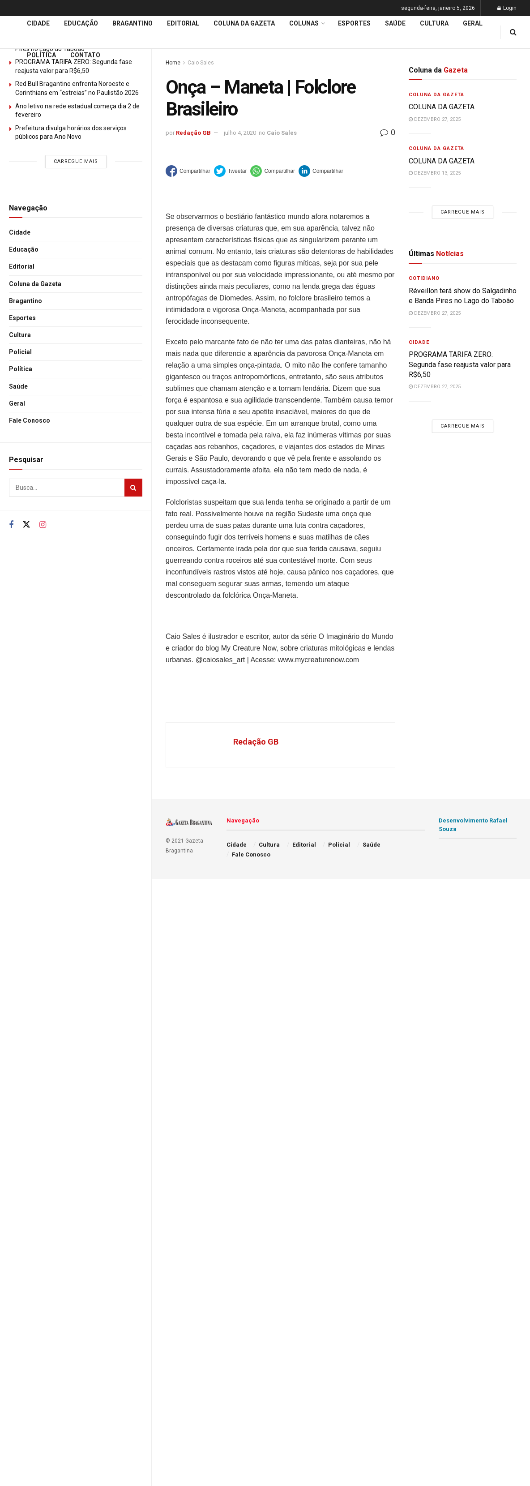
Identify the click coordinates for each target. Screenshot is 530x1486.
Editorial (21, 266)
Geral (17, 403)
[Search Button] (133, 488)
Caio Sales (282, 132)
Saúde (18, 386)
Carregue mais (76, 161)
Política (20, 369)
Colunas (304, 23)
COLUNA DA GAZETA (442, 107)
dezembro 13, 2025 (435, 173)
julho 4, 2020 (240, 132)
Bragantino (25, 300)
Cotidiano (424, 278)
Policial (20, 351)
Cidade (19, 232)
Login (507, 8)
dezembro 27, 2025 (435, 119)
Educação (23, 249)
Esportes (22, 317)
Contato (85, 55)
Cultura (20, 334)
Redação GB (193, 132)
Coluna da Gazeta (35, 283)
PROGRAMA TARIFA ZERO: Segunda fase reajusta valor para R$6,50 (460, 364)
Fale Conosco (29, 420)
